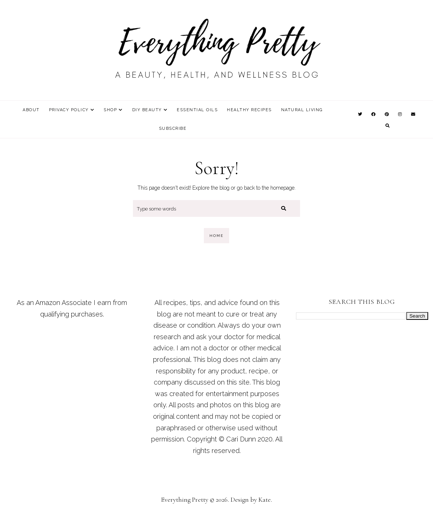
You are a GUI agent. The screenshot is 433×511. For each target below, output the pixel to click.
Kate (264, 499)
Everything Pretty (184, 499)
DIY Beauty (147, 109)
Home (216, 236)
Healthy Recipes (249, 109)
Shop (110, 109)
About (31, 109)
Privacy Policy (69, 109)
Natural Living (302, 109)
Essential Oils (197, 109)
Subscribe (173, 128)
